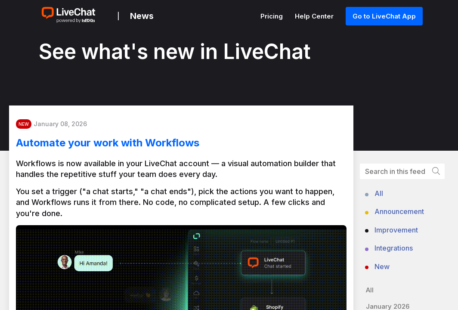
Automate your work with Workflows (118, 146)
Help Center (315, 16)
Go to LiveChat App (384, 16)
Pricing (272, 16)
